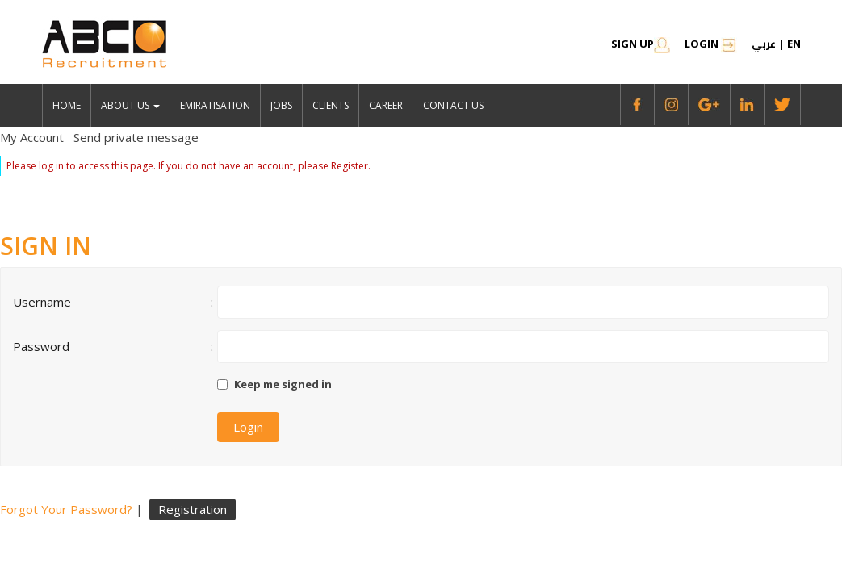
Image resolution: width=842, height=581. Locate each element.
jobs (281, 105)
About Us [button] (130, 105)
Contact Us (453, 105)
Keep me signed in (283, 384)
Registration (192, 509)
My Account (32, 137)
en (794, 43)
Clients (330, 105)
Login (711, 43)
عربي (764, 43)
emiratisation (215, 105)
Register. (351, 166)
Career (386, 105)
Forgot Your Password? (66, 509)
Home (66, 105)
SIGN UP (640, 43)
